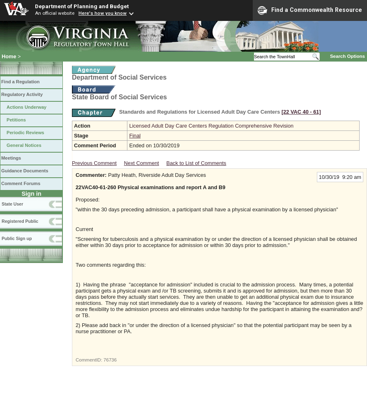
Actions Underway (26, 107)
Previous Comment (94, 163)
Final (135, 136)
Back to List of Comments (196, 163)
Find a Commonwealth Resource (310, 10)
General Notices (24, 145)
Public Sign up (17, 238)
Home (9, 56)
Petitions (16, 119)
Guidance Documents (24, 170)
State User (12, 203)
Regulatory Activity (22, 94)
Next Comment (141, 163)
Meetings (11, 158)
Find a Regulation (20, 81)
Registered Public (20, 221)
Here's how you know (102, 13)
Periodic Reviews (25, 132)
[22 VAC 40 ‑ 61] (301, 112)
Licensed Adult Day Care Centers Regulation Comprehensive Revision (211, 126)
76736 (110, 359)
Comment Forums (20, 183)
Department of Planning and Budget (82, 6)
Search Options (347, 56)
